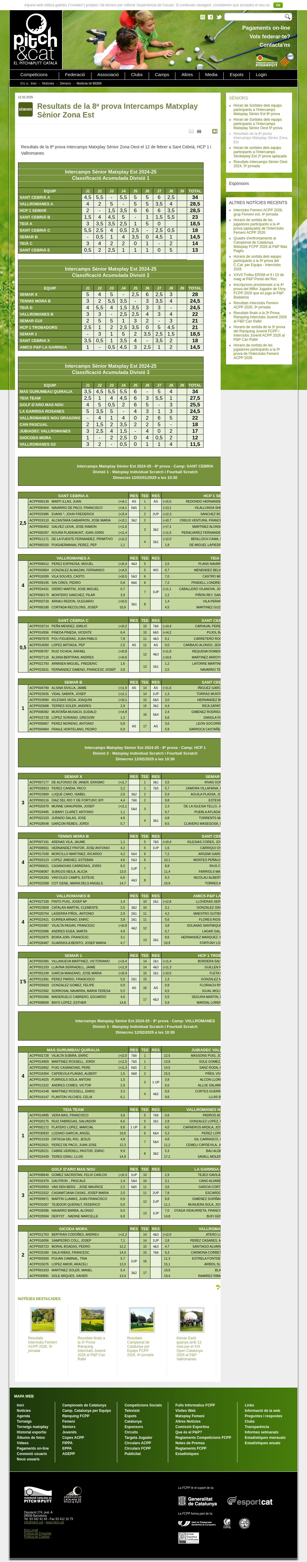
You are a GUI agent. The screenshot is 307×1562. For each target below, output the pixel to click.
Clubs (136, 74)
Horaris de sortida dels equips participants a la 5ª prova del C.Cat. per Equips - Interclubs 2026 (257, 262)
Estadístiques (187, 1454)
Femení (68, 1421)
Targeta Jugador (138, 1438)
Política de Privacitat (37, 1533)
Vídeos (22, 1443)
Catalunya (133, 1421)
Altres (187, 74)
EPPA (67, 1448)
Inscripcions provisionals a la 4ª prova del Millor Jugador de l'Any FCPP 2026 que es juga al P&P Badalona (260, 291)
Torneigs (24, 1421)
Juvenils (69, 1432)
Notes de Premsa (189, 1443)
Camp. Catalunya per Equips (86, 1411)
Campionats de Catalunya (84, 1405)
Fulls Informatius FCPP (195, 1405)
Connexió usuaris (32, 1454)
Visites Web (185, 1411)
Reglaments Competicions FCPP (203, 1438)
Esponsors (133, 1427)
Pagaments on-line (33, 1448)
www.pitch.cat (55, 1522)
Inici (34, 83)
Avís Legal (31, 1530)
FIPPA (67, 1443)
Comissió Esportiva (192, 1427)
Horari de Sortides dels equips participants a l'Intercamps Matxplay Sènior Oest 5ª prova (258, 123)
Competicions (34, 74)
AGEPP (68, 1454)
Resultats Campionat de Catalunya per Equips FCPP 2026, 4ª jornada (140, 1346)
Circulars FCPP (137, 1448)
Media (211, 74)
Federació (75, 74)
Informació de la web (262, 1411)
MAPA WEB (24, 1396)
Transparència (257, 1427)
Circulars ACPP (137, 1443)
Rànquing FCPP (76, 1416)
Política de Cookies (37, 1536)
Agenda (23, 1416)
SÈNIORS (238, 98)
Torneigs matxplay (32, 1427)
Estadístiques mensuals (265, 1438)
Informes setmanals (262, 1432)
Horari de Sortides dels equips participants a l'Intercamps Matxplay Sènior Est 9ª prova (258, 109)
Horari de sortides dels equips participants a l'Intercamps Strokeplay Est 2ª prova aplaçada (260, 152)
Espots (236, 74)
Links (249, 1405)
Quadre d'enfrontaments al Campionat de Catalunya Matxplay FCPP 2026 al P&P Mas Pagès (260, 244)
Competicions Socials (143, 1405)
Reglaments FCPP (190, 1448)
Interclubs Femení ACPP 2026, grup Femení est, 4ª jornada (258, 212)
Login (261, 74)
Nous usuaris (28, 1459)
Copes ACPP (73, 1438)
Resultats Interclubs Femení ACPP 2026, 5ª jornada (256, 305)
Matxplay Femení (189, 1416)
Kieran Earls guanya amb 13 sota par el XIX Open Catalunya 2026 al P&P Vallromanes (190, 1348)
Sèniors (65, 83)
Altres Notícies (188, 1421)
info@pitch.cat (33, 1522)
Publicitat (132, 1454)
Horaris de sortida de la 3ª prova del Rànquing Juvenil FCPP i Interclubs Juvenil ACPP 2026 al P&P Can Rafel (259, 333)
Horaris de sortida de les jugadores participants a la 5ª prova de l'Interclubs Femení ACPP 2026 (257, 351)
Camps (162, 74)
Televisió (131, 1411)
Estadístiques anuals (262, 1443)
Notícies (48, 83)
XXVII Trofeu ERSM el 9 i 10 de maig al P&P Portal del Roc (259, 277)
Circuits (131, 1432)
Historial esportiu (31, 1432)
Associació (108, 74)
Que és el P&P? (188, 1432)
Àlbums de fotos (31, 1438)
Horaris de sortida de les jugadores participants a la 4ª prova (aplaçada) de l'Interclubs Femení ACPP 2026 (259, 226)
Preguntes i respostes (263, 1416)
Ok (278, 5)
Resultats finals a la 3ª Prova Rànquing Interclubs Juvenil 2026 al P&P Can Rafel (260, 317)
